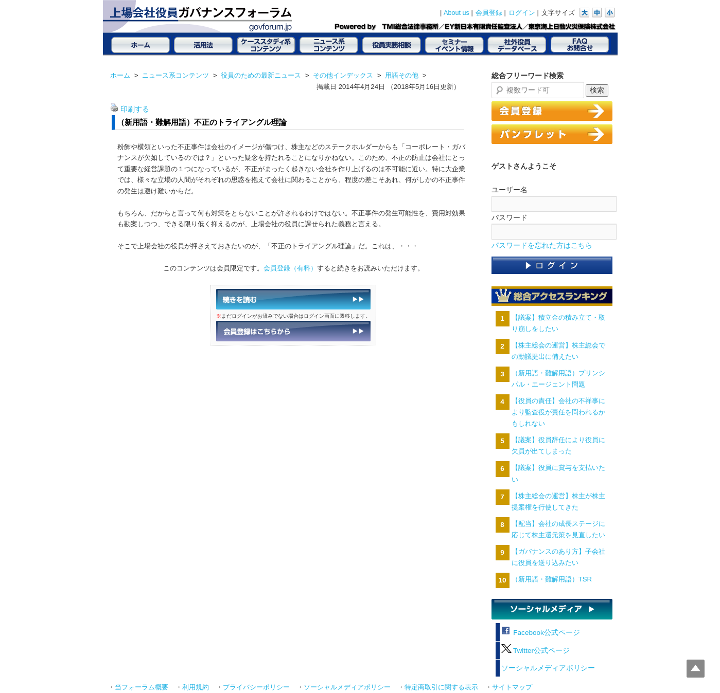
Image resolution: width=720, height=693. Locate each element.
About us (456, 12)
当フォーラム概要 (141, 687)
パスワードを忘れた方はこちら (541, 245)
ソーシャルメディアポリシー (548, 668)
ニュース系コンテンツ (175, 75)
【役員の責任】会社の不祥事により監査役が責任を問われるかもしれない (558, 412)
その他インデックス (343, 75)
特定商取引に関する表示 (441, 687)
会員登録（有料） (290, 268)
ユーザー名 (509, 190)
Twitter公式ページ (535, 650)
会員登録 (489, 12)
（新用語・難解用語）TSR (552, 579)
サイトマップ (512, 687)
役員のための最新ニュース (261, 75)
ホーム (120, 75)
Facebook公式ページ (540, 632)
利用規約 (195, 687)
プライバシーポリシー (256, 687)
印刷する (134, 109)
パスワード (509, 217)
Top (696, 669)
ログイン (521, 12)
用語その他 (401, 75)
